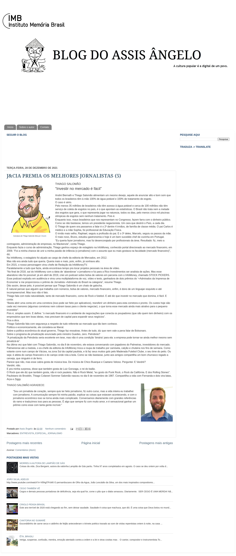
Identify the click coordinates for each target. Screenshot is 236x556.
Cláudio (43, 236)
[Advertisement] (118, 98)
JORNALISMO (55, 433)
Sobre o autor (26, 127)
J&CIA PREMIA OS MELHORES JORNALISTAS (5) (64, 176)
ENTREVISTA (27, 433)
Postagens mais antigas (156, 443)
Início (10, 127)
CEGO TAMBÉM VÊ (30, 488)
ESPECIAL (40, 433)
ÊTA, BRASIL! (27, 536)
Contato (44, 127)
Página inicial (90, 443)
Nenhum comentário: (56, 428)
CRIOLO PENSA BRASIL (32, 504)
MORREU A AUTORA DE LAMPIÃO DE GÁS (42, 463)
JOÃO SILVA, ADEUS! (18, 479)
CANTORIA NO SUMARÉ (32, 520)
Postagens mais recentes (24, 443)
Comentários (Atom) (25, 450)
